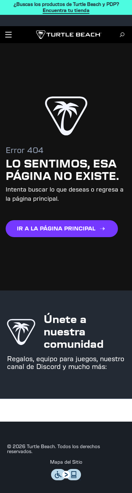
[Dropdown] (8, 34)
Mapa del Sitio (66, 462)
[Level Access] (66, 478)
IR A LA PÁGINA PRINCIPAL (62, 228)
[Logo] (69, 34)
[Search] (122, 34)
